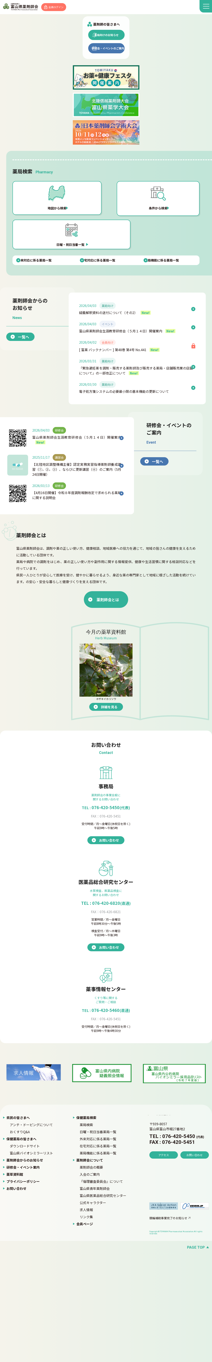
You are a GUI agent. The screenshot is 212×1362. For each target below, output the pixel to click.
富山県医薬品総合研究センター (103, 1303)
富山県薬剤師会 (25, 7)
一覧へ (33, 433)
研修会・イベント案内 (23, 1275)
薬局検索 (86, 1233)
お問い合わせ (16, 1296)
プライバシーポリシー (23, 1289)
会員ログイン (64, 7)
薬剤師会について (89, 1268)
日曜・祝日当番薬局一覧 (98, 1240)
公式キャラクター (93, 1310)
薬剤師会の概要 (91, 1275)
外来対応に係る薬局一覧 (98, 1247)
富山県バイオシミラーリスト (31, 1261)
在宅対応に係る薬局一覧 (98, 1254)
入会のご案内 (90, 1282)
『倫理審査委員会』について (101, 1289)
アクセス (163, 1275)
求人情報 (86, 1318)
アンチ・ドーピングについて (31, 1233)
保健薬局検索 (86, 1225)
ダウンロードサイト (25, 1254)
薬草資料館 (14, 1282)
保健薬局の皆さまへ (21, 1247)
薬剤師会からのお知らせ (24, 1268)
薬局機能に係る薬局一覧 (98, 1261)
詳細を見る (119, 815)
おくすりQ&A (20, 1240)
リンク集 (86, 1325)
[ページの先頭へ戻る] (106, 1355)
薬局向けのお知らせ (106, 152)
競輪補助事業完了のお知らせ (168, 1326)
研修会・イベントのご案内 (108, 166)
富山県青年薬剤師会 (95, 1296)
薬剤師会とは (89, 708)
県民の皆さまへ (18, 1225)
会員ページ (84, 1332)
